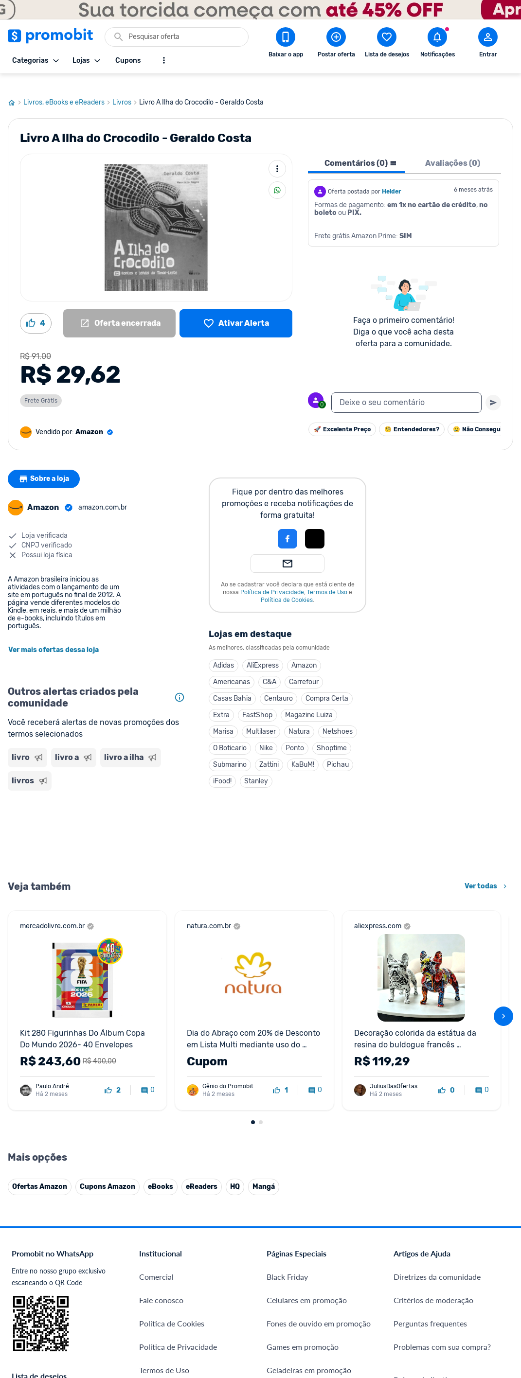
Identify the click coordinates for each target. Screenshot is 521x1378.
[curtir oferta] (113, 1077)
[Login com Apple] (314, 525)
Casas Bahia (232, 685)
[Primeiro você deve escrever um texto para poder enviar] (493, 389)
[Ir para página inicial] (15, 89)
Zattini (269, 751)
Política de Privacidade (272, 578)
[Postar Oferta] (336, 44)
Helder (391, 178)
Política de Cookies (287, 586)
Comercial (156, 1263)
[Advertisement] (98, 820)
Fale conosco (161, 1286)
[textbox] (406, 389)
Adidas (223, 652)
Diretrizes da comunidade (437, 1263)
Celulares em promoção (307, 1286)
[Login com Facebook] (287, 525)
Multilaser (261, 718)
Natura (299, 718)
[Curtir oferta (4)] (36, 310)
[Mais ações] (277, 155)
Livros (125, 89)
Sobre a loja (45, 465)
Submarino (230, 751)
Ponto (295, 734)
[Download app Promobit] (285, 44)
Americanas (231, 668)
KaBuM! (302, 751)
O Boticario (230, 734)
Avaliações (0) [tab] (452, 149)
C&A (269, 668)
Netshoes (338, 718)
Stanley (256, 767)
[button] (254, 525)
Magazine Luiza (309, 701)
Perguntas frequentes (430, 1309)
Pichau (338, 751)
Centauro (278, 685)
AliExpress (263, 652)
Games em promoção (303, 1333)
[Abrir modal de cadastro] (488, 44)
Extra (221, 701)
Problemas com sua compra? (442, 1333)
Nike (266, 734)
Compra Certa (326, 685)
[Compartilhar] (277, 176)
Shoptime (332, 734)
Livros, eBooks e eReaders (67, 89)
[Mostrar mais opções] (164, 60)
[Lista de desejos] (236, 310)
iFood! (222, 767)
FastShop (257, 701)
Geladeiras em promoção (309, 1356)
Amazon (304, 652)
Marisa (223, 718)
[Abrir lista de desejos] (386, 44)
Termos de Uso (327, 578)
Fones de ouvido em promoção (319, 1309)
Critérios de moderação (433, 1286)
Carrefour (304, 668)
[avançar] (503, 1002)
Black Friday (287, 1263)
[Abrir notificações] (437, 44)
